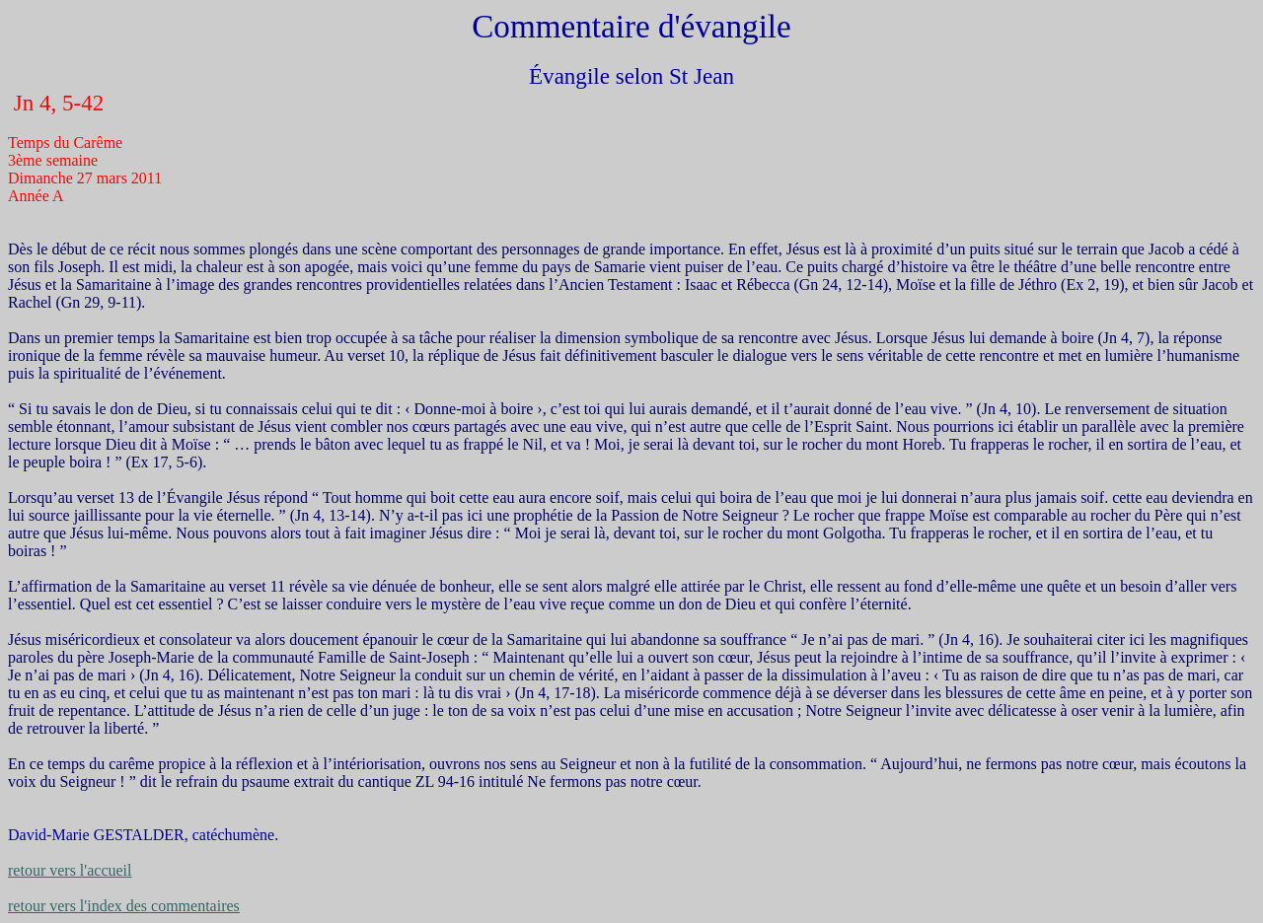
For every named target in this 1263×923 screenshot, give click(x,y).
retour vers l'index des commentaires (124, 905)
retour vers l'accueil (69, 870)
